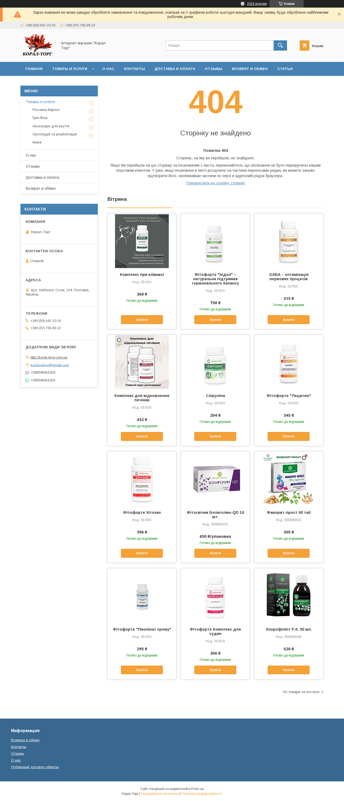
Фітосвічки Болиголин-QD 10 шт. (215, 514)
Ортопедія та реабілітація (55, 134)
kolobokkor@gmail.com (50, 365)
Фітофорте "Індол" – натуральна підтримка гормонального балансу (215, 278)
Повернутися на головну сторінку (215, 183)
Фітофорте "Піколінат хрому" (142, 629)
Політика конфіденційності (201, 794)
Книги (37, 142)
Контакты (134, 69)
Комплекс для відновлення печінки (141, 398)
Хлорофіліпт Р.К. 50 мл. (289, 629)
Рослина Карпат (46, 110)
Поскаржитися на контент (160, 794)
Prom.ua (197, 789)
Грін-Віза (40, 118)
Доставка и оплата (175, 69)
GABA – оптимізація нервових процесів (289, 276)
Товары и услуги (69, 69)
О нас (108, 69)
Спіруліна (215, 396)
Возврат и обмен (250, 69)
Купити (142, 320)
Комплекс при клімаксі (142, 274)
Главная (33, 69)
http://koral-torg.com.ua (48, 357)
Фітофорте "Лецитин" (289, 396)
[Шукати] (280, 45)
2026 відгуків (257, 4)
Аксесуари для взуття (51, 126)
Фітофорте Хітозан (142, 512)
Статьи (285, 69)
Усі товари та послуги (301, 692)
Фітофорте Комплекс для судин (215, 631)
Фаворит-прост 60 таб (289, 512)
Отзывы (213, 69)
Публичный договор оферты (35, 767)
